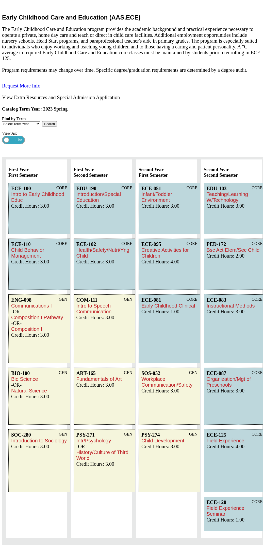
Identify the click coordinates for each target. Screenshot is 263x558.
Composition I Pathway (37, 317)
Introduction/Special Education (98, 197)
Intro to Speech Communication (94, 308)
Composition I (26, 329)
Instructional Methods (231, 306)
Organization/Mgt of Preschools (229, 382)
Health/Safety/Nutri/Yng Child (102, 253)
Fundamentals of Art (99, 379)
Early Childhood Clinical (168, 306)
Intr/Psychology (93, 440)
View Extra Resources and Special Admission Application (61, 97)
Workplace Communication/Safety (166, 382)
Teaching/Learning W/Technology (227, 197)
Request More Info (21, 85)
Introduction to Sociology (39, 440)
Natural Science (29, 390)
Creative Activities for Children (165, 253)
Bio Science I (26, 379)
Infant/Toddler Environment (156, 197)
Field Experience (225, 440)
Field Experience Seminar (225, 511)
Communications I (31, 306)
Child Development (162, 440)
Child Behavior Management (27, 253)
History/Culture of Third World (102, 455)
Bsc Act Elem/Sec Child (233, 250)
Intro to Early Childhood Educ (37, 197)
